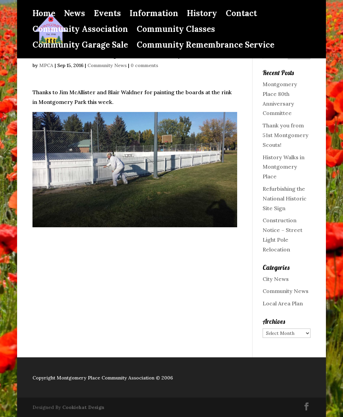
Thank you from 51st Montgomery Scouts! (285, 135)
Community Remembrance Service (205, 46)
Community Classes (176, 30)
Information (154, 14)
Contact (241, 14)
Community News (107, 65)
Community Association (80, 30)
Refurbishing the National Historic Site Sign (284, 198)
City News (276, 279)
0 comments (144, 65)
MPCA (46, 65)
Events (107, 14)
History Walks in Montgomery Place (283, 167)
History (202, 14)
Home (43, 14)
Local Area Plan (283, 303)
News (74, 14)
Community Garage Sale (80, 46)
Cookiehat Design (83, 407)
